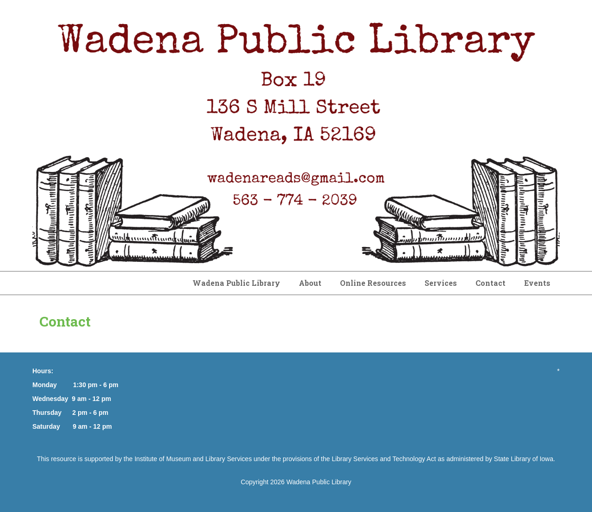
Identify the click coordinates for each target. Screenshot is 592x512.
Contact (490, 283)
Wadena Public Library (236, 283)
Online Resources (373, 283)
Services (441, 283)
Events (537, 283)
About (310, 283)
